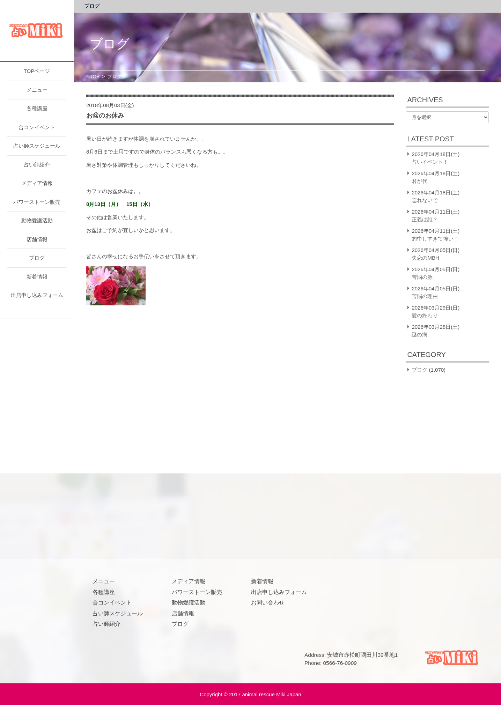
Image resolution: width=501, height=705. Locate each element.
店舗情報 (37, 239)
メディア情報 (37, 183)
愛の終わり (425, 315)
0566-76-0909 (340, 663)
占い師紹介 (37, 165)
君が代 (419, 181)
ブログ (37, 258)
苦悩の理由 (425, 296)
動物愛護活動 (37, 220)
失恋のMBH (425, 258)
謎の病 (419, 334)
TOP (95, 76)
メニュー (37, 90)
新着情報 (37, 277)
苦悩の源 (422, 277)
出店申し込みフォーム (37, 295)
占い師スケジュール (36, 146)
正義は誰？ (425, 219)
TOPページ (37, 71)
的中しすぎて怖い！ (435, 239)
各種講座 (37, 108)
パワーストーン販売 (36, 202)
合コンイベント (37, 127)
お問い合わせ (268, 603)
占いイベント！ (430, 162)
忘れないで (425, 200)
